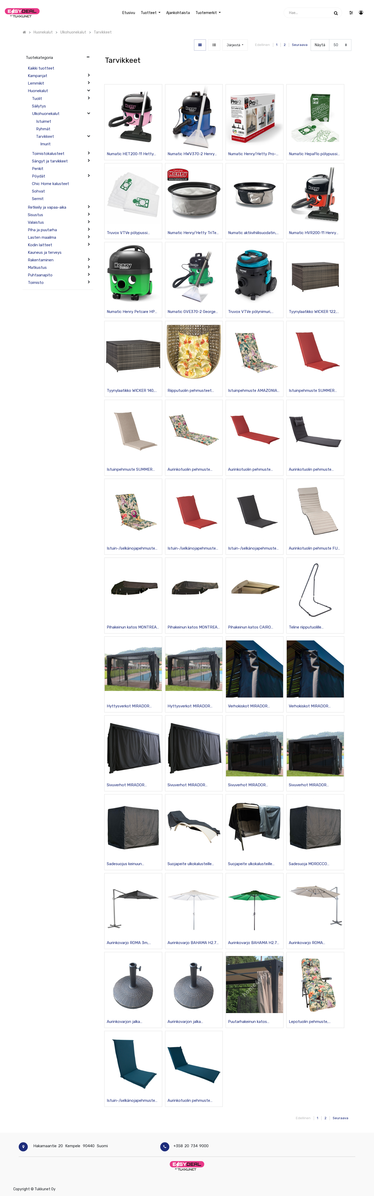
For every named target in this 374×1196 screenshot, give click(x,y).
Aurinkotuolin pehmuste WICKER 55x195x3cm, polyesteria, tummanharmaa (314, 470)
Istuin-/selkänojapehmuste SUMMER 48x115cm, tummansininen (131, 1101)
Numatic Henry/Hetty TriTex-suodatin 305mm (194, 233)
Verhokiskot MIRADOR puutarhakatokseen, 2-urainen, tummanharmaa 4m (314, 706)
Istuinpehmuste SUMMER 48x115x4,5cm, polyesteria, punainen (313, 391)
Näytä (320, 45)
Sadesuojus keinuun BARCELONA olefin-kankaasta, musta (124, 864)
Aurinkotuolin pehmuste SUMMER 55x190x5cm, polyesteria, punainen (249, 470)
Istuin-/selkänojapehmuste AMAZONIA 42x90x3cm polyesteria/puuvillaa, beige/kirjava (131, 548)
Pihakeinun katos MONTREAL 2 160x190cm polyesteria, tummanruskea (133, 627)
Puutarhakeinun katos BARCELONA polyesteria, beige (250, 1022)
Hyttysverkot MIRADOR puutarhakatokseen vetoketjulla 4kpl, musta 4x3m (189, 706)
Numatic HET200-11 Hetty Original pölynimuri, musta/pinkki (130, 154)
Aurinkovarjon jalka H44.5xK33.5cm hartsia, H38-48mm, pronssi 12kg (190, 1022)
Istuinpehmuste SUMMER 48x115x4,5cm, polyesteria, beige (131, 470)
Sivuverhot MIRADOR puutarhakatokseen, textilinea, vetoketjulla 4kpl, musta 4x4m (313, 785)
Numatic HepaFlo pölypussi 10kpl (313, 154)
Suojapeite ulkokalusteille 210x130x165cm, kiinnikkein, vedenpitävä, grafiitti (252, 864)
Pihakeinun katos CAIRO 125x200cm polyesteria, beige (249, 627)
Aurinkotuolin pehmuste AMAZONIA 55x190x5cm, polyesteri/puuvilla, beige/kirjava (190, 470)
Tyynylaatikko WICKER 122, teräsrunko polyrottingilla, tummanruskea (313, 312)
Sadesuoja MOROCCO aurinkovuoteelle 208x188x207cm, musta (310, 864)
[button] (235, 45)
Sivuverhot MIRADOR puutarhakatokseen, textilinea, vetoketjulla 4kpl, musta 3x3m (252, 785)
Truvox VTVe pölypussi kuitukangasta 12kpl (127, 233)
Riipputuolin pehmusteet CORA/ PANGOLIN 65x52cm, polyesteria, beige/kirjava (193, 391)
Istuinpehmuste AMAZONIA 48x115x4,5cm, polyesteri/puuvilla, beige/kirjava (252, 391)
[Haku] (336, 13)
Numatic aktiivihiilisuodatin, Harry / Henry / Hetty (252, 233)
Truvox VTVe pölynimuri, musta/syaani (249, 312)
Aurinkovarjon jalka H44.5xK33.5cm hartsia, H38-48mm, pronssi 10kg (129, 1022)
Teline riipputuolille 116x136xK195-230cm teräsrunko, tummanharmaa (313, 627)
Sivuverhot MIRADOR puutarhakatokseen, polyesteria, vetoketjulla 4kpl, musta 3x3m (133, 785)
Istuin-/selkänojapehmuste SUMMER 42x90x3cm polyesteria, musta (252, 548)
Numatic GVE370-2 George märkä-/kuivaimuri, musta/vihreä (192, 312)
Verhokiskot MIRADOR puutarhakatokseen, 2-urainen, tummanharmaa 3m (253, 706)
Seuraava (300, 45)
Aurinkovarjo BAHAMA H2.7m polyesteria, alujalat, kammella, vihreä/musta (254, 943)
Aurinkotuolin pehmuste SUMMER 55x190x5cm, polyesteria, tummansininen (192, 1101)
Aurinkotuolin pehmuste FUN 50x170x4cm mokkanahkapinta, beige (314, 548)
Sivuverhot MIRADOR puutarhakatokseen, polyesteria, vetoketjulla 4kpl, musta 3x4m (193, 785)
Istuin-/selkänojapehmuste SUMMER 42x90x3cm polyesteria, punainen (192, 548)
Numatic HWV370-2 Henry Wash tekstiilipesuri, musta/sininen (191, 154)
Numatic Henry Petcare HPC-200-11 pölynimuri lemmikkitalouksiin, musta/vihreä (133, 312)
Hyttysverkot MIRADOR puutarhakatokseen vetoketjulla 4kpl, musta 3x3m (128, 706)
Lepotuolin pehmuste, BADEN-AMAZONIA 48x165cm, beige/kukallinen (313, 1022)
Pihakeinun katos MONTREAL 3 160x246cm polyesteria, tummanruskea (194, 627)
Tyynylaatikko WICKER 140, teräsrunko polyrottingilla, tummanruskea (131, 391)
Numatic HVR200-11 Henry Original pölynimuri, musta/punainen (312, 233)
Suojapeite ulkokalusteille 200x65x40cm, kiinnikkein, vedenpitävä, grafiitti (191, 864)
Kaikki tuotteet (41, 68)
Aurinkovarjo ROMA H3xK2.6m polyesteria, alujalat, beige (309, 943)
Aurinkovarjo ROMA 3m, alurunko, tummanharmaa (129, 943)
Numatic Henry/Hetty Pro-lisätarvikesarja (252, 154)
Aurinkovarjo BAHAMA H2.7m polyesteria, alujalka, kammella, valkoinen (194, 943)
